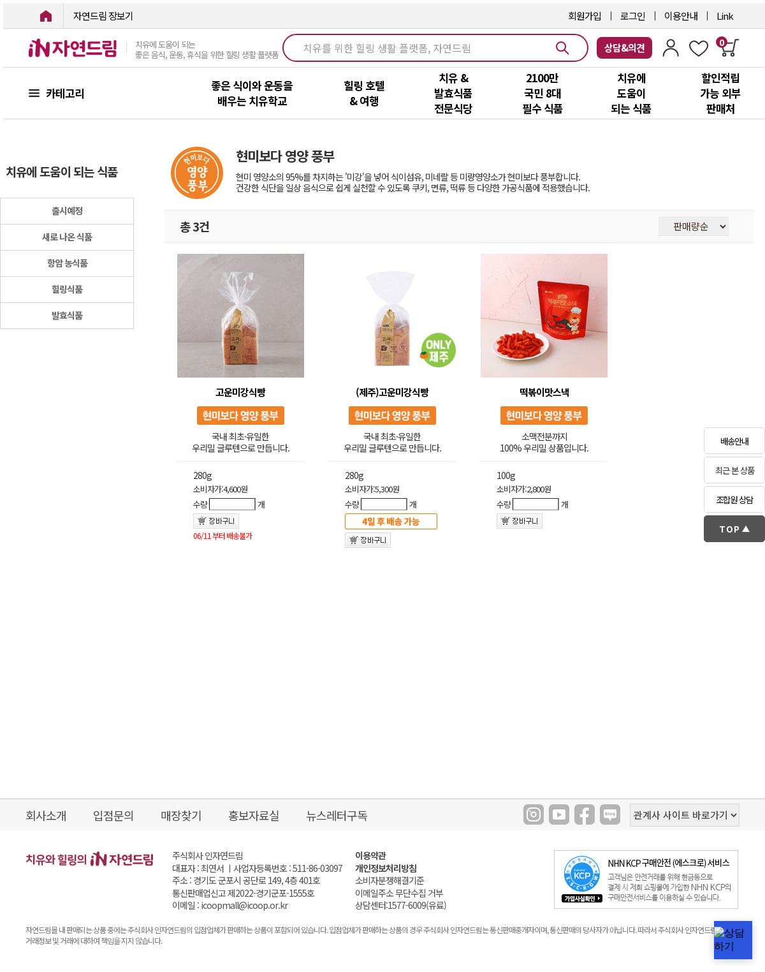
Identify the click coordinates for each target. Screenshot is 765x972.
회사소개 (46, 815)
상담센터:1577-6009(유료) (400, 905)
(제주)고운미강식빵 (392, 392)
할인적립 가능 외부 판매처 (720, 93)
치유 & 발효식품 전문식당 (453, 93)
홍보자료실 (253, 815)
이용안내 (680, 15)
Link (725, 15)
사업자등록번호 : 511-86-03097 (287, 868)
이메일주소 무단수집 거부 (399, 893)
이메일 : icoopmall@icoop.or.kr (230, 905)
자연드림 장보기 (103, 15)
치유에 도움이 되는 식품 (631, 93)
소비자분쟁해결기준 (389, 880)
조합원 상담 (734, 500)
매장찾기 (181, 815)
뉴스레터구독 (336, 815)
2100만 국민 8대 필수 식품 (542, 93)
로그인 (632, 15)
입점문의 (113, 815)
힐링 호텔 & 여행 (364, 92)
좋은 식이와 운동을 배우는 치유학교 (252, 92)
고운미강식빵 (240, 392)
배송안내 (734, 441)
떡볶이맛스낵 (544, 392)
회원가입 (584, 15)
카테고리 (65, 93)
